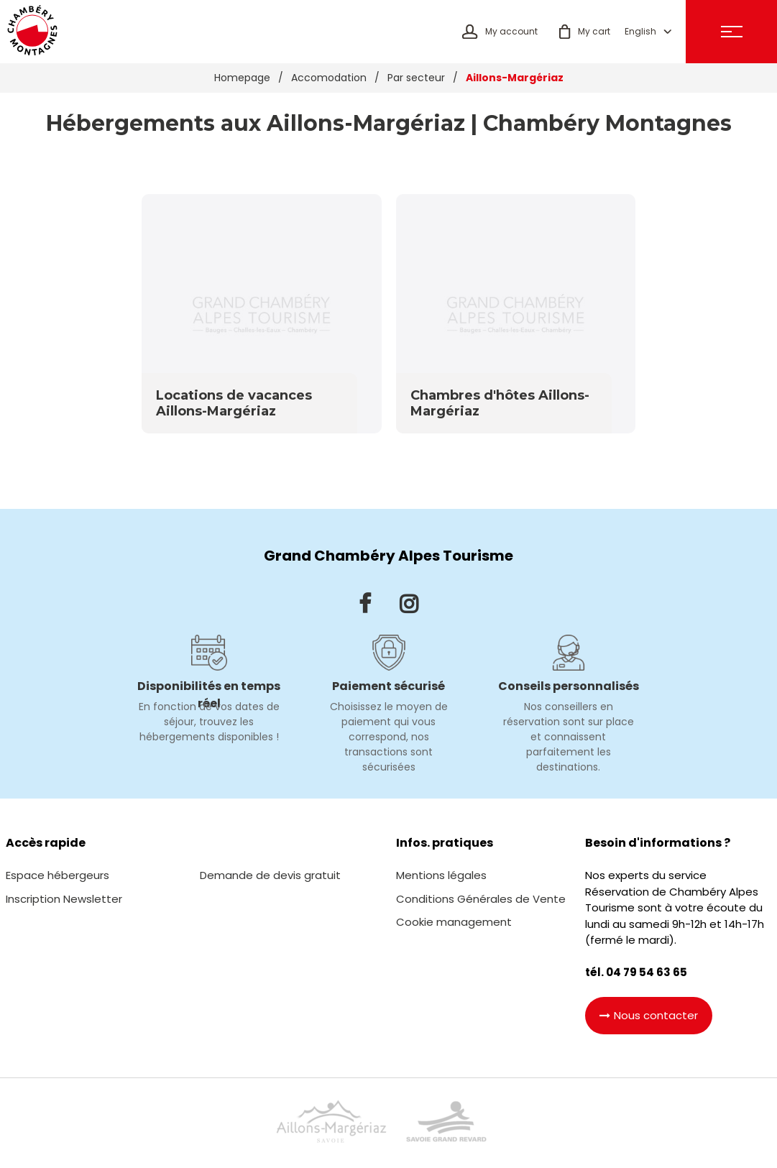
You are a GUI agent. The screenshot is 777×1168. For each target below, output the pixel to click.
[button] (577, 33)
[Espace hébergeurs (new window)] (57, 878)
